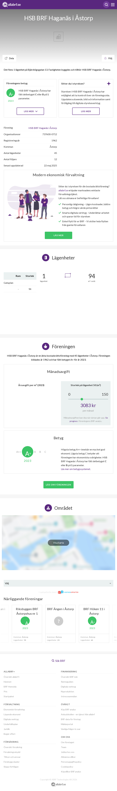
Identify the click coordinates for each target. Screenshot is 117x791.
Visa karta (58, 542)
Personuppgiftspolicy (71, 761)
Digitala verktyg (11, 719)
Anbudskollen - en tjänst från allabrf (78, 714)
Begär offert (9, 734)
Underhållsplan (11, 724)
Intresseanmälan (69, 696)
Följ (108, 58)
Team (63, 747)
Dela (9, 58)
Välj (7, 583)
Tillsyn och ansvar (12, 757)
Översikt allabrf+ (12, 677)
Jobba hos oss (67, 752)
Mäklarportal (67, 724)
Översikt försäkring (13, 747)
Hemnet (7, 681)
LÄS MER (86, 111)
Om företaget (67, 742)
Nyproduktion (67, 691)
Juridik (7, 729)
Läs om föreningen (58, 484)
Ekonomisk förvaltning (14, 709)
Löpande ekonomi (12, 714)
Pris (5, 691)
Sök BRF (58, 660)
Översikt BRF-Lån (69, 677)
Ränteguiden (67, 681)
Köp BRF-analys (68, 709)
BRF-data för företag (71, 719)
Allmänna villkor (68, 757)
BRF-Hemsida (10, 686)
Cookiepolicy (67, 766)
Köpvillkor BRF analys (71, 771)
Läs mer (30, 111)
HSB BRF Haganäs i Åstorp (42, 127)
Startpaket (9, 696)
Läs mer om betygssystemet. (76, 468)
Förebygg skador (12, 761)
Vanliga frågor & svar (70, 729)
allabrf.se (63, 190)
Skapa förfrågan (11, 766)
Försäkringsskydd (12, 752)
